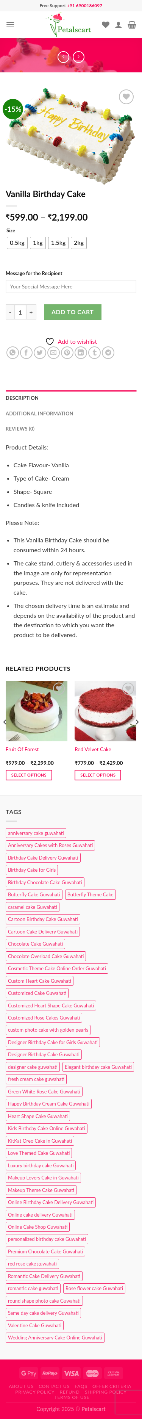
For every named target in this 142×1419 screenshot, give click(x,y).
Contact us (54, 1386)
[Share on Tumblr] (94, 352)
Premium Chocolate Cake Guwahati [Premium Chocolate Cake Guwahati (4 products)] (45, 1251)
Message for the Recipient (34, 273)
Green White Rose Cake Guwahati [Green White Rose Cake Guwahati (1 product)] (44, 1092)
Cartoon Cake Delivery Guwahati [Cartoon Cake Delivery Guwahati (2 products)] (43, 932)
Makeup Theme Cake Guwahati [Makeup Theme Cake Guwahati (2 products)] (41, 1190)
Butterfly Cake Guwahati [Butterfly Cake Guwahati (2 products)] (34, 894)
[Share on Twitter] (40, 352)
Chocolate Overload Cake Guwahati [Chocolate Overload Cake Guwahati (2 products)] (46, 956)
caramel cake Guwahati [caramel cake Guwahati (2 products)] (32, 907)
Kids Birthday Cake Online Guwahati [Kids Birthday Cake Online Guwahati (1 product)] (46, 1128)
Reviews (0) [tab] (20, 429)
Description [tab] (22, 398)
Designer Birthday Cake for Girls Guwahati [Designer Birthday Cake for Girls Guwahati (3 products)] (53, 1042)
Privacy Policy (35, 1392)
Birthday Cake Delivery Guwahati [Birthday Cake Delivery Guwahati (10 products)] (43, 858)
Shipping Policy (106, 1392)
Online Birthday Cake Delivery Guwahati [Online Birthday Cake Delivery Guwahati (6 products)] (51, 1202)
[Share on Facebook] (26, 352)
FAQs (81, 1386)
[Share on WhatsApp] (12, 352)
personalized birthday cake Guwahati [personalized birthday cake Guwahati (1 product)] (47, 1239)
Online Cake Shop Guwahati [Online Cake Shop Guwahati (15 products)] (37, 1227)
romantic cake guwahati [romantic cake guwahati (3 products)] (33, 1288)
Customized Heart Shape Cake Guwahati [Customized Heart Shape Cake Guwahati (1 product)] (51, 1005)
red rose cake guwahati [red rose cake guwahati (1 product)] (32, 1264)
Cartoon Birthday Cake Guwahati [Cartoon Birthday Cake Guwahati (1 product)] (43, 919)
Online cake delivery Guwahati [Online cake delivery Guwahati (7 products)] (40, 1215)
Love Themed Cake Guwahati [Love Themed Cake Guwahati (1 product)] (39, 1153)
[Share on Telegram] (108, 352)
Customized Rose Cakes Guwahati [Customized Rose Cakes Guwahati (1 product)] (44, 1018)
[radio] (17, 243)
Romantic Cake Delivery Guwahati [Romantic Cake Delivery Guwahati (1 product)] (44, 1276)
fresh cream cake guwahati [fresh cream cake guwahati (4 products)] (36, 1079)
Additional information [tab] (39, 413)
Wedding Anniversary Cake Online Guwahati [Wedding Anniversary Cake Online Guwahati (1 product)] (55, 1337)
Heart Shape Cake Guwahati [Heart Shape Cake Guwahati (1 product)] (38, 1116)
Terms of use (72, 1397)
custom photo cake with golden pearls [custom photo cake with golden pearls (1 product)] (48, 1030)
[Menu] (10, 24)
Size (10, 230)
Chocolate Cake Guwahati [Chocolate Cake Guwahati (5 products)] (35, 944)
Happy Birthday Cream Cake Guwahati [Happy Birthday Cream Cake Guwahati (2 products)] (48, 1104)
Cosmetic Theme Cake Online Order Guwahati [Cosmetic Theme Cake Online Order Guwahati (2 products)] (57, 968)
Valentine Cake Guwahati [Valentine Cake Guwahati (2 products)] (34, 1325)
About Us (21, 1386)
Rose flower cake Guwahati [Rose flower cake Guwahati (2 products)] (94, 1288)
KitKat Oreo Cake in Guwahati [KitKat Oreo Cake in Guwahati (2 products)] (40, 1141)
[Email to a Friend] (53, 352)
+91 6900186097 (84, 5)
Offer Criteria (111, 1386)
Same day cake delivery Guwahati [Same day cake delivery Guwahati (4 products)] (43, 1313)
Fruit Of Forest (22, 749)
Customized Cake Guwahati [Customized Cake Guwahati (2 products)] (37, 993)
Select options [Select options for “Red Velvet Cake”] (97, 774)
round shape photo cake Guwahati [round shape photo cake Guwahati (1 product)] (44, 1301)
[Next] (136, 737)
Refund (70, 1392)
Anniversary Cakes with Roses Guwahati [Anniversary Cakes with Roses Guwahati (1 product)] (50, 845)
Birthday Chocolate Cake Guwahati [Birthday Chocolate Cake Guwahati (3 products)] (45, 882)
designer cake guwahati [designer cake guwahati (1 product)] (33, 1067)
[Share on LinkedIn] (81, 352)
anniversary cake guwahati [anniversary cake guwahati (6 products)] (36, 833)
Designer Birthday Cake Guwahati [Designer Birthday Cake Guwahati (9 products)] (44, 1054)
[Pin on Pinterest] (67, 352)
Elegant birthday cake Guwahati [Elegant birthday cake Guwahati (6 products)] (98, 1067)
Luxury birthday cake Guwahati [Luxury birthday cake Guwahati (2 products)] (40, 1165)
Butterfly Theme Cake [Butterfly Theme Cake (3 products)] (90, 894)
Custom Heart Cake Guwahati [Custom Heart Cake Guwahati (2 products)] (39, 981)
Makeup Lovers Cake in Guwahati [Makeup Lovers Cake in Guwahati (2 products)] (43, 1178)
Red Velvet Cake (93, 749)
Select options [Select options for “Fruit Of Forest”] (29, 774)
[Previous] (5, 737)
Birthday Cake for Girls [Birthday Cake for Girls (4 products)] (32, 870)
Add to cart (72, 311)
